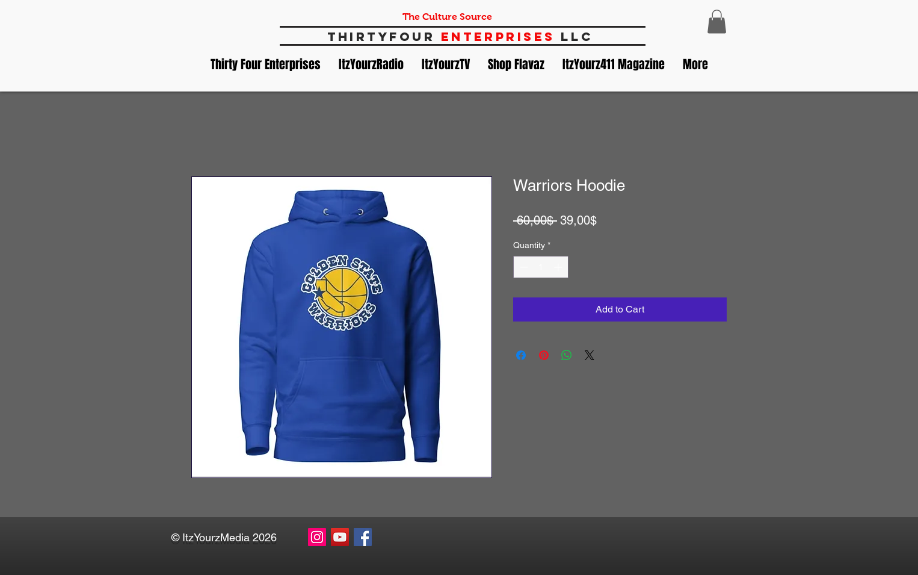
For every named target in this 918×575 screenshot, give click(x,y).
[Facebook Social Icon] (363, 537)
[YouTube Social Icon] (340, 537)
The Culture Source (447, 16)
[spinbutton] (541, 267)
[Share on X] (589, 355)
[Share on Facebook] (521, 355)
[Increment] (559, 267)
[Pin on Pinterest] (544, 355)
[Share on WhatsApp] (566, 355)
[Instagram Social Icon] (317, 537)
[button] (717, 21)
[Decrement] (522, 267)
